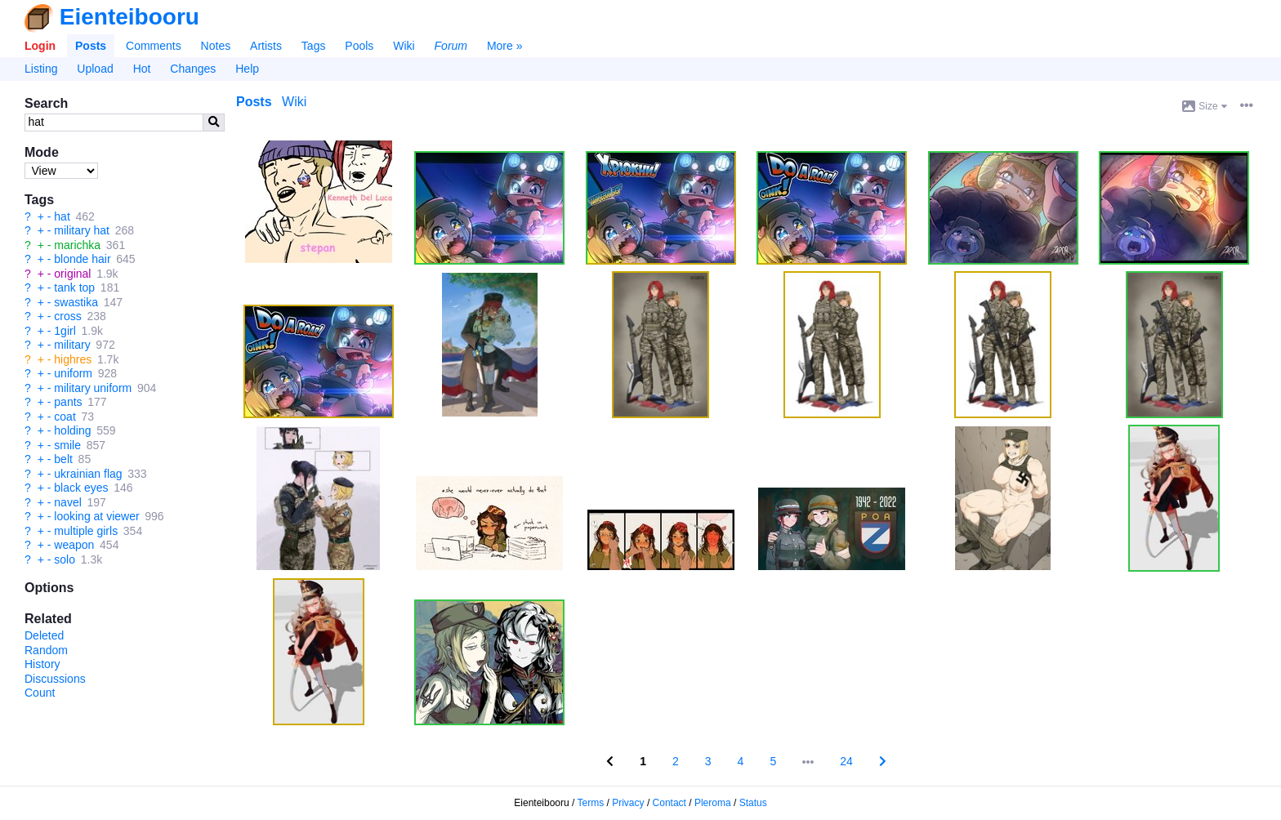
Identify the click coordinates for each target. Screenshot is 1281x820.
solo (64, 559)
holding (72, 430)
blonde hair (82, 258)
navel (67, 502)
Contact (669, 803)
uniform (73, 373)
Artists (266, 45)
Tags (313, 45)
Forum (451, 45)
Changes (193, 68)
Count (40, 692)
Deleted (44, 635)
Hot (142, 68)
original (72, 273)
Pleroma (712, 803)
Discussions (55, 678)
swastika (76, 302)
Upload (95, 68)
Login (40, 45)
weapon (74, 544)
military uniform (93, 387)
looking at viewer (96, 516)
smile (67, 445)
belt (63, 459)
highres (73, 359)
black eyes (81, 487)
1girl (64, 330)
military (72, 344)
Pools (359, 45)
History (42, 664)
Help (247, 68)
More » (505, 45)
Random (46, 650)
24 (846, 761)
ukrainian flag (88, 473)
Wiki (403, 45)
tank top (74, 287)
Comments (153, 45)
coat (64, 416)
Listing (41, 68)
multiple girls (86, 530)
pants (68, 401)
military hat (81, 230)
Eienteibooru (129, 16)
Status (753, 803)
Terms (591, 803)
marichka (77, 245)
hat (61, 216)
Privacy (628, 803)
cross (67, 316)
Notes (216, 45)
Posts (90, 45)
